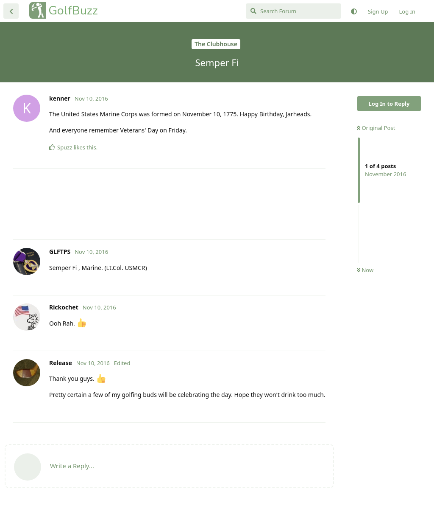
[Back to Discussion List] (11, 11)
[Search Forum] (293, 11)
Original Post (376, 128)
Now (365, 270)
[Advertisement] (169, 204)
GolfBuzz (73, 10)
